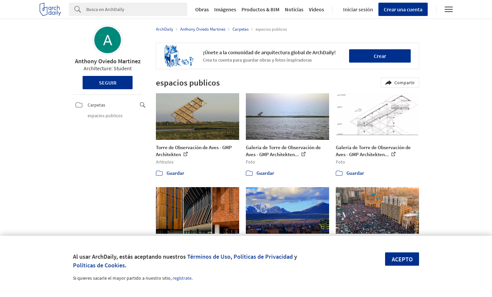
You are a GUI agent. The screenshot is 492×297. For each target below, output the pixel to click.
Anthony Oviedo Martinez (108, 61)
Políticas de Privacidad (263, 256)
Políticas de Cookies (99, 265)
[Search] (136, 9)
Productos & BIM (260, 9)
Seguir (108, 82)
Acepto (402, 259)
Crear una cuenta (403, 9)
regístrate (182, 278)
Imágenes (225, 9)
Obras (202, 9)
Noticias (294, 9)
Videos (316, 9)
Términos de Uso (209, 256)
